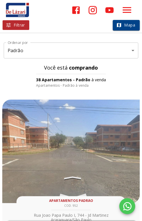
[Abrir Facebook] (76, 10)
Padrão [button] (15, 50)
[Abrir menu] (127, 10)
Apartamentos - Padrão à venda (62, 85)
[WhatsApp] (127, 206)
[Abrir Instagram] (93, 10)
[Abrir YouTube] (109, 10)
